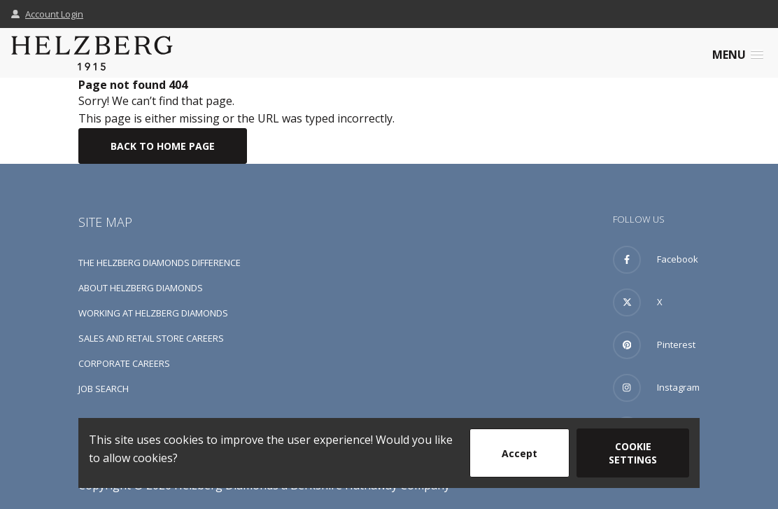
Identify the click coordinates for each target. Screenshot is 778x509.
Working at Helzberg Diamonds (153, 313)
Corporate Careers (124, 363)
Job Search (103, 388)
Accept (519, 453)
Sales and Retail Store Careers (151, 338)
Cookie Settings (633, 453)
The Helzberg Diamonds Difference (159, 262)
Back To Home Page (163, 146)
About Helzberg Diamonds (140, 287)
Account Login (47, 14)
